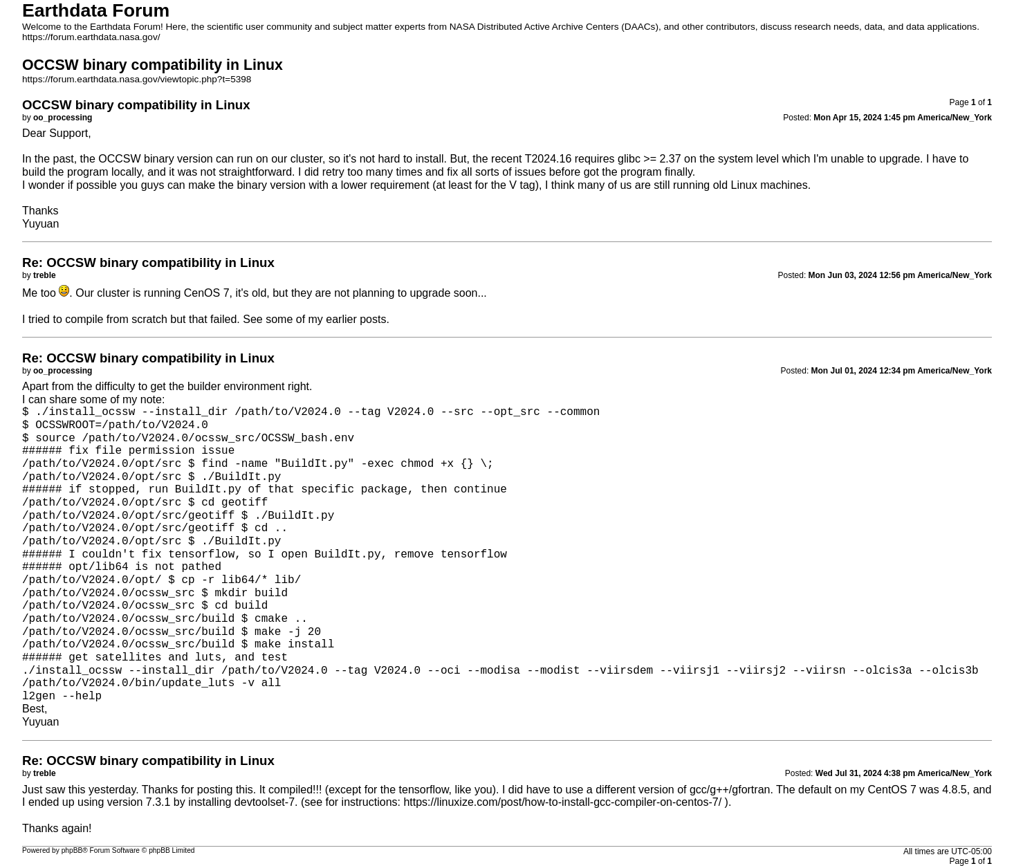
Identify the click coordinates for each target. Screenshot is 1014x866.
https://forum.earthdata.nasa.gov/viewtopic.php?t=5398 (136, 79)
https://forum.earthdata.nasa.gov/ (91, 37)
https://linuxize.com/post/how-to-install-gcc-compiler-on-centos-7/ (562, 802)
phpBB (72, 850)
